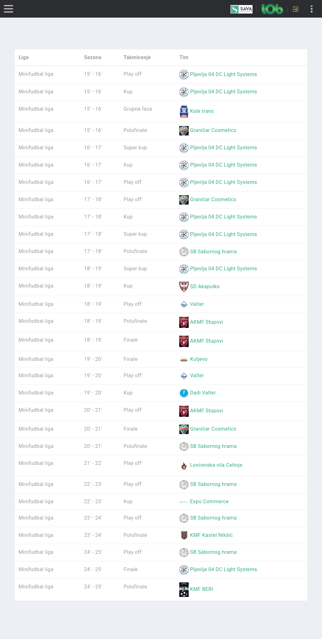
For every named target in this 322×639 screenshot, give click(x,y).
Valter (191, 304)
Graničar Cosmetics (207, 130)
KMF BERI (196, 589)
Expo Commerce (204, 501)
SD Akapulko (199, 286)
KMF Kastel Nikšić (206, 535)
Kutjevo (193, 359)
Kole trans (196, 111)
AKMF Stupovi (201, 322)
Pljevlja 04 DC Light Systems (218, 74)
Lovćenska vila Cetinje (210, 465)
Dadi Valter (197, 393)
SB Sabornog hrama (208, 252)
